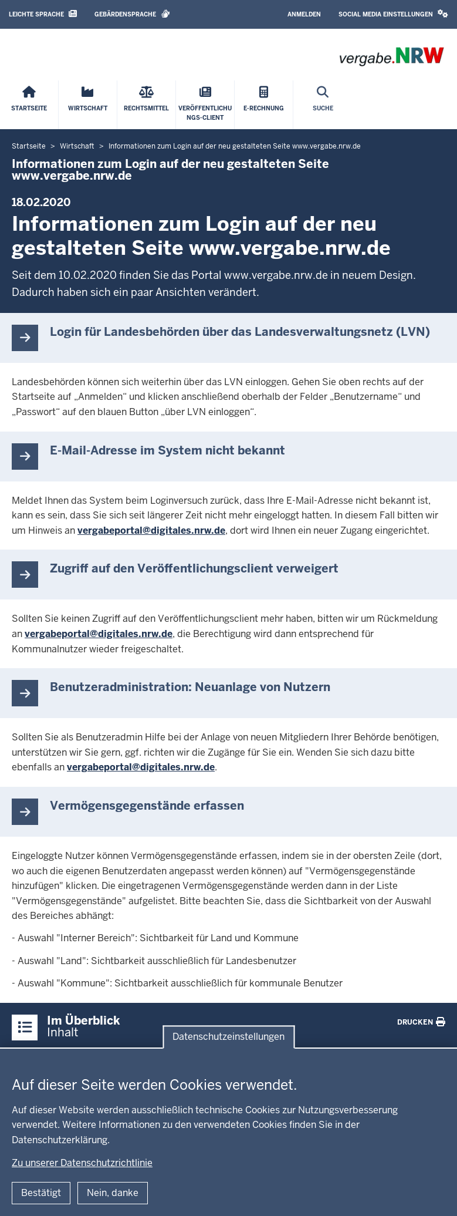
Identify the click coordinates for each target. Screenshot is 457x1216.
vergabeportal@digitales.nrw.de (151, 530)
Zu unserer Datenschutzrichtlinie (82, 1163)
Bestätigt (41, 1193)
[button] (393, 14)
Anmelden (304, 14)
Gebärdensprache (132, 13)
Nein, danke (112, 1193)
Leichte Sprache (43, 13)
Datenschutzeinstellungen (228, 1037)
